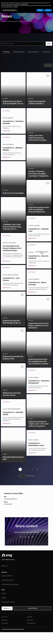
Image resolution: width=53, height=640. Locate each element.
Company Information (7, 576)
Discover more (7, 131)
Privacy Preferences (31, 623)
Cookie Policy (5, 620)
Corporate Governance (7, 580)
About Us (4, 572)
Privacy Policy (30, 620)
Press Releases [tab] (18, 52)
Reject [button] (40, 10)
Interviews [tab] (46, 52)
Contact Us (7, 608)
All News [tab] (6, 52)
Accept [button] (48, 10)
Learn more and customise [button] (9, 10)
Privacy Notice (5, 623)
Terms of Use (4, 616)
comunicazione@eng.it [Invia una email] (10, 499)
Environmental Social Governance (10, 584)
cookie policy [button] (25, 4)
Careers (4, 593)
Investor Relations (32, 608)
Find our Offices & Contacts (8, 559)
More (3, 590)
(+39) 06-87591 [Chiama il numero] (8, 504)
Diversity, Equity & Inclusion (8, 602)
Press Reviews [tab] (33, 52)
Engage (4, 597)
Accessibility (29, 616)
